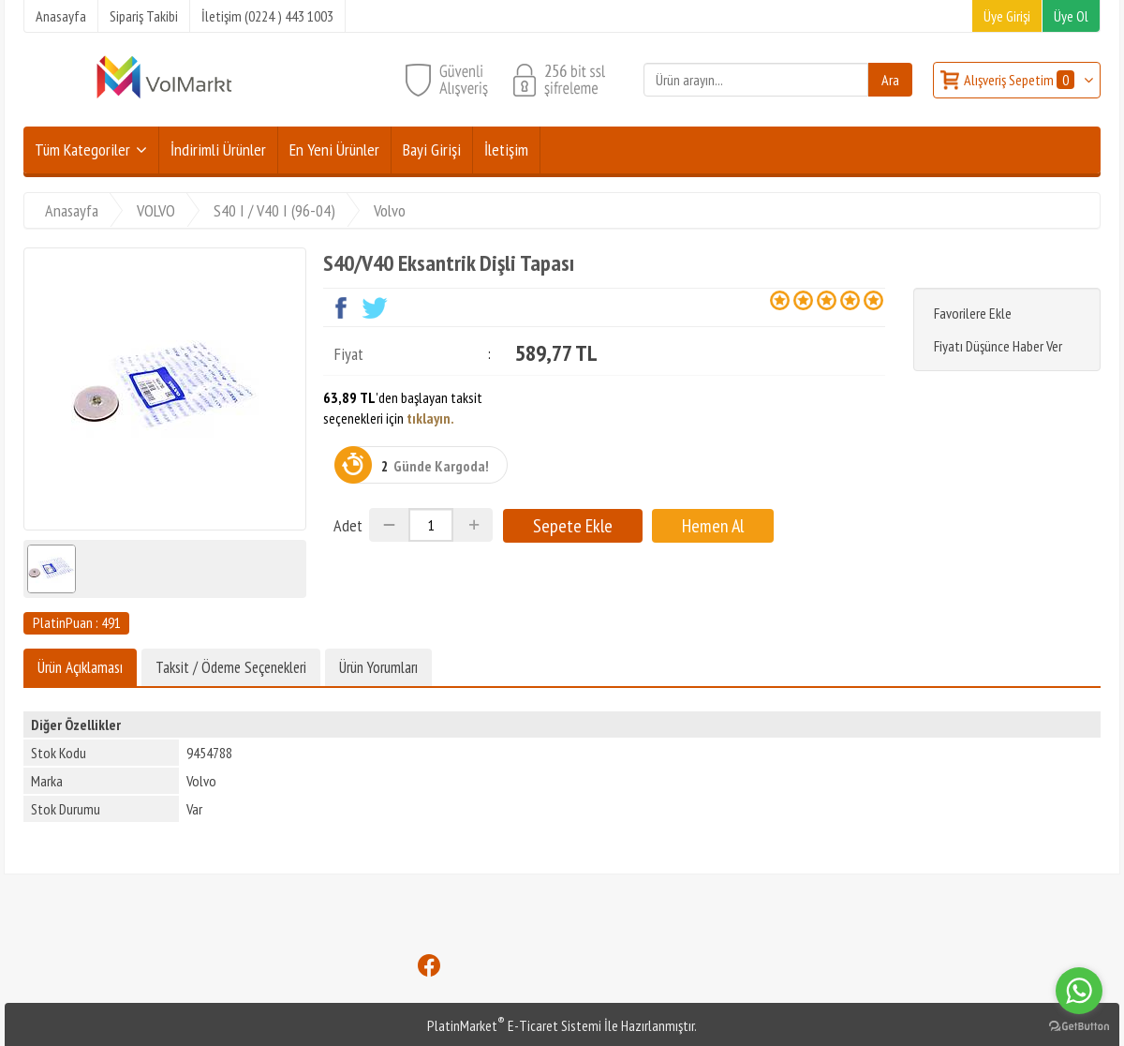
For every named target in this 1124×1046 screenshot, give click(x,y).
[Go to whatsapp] (1079, 990)
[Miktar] (430, 525)
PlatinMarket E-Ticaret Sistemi (514, 1025)
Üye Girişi (1007, 16)
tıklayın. (430, 418)
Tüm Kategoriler (82, 149)
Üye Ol (1071, 16)
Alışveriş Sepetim (1020, 79)
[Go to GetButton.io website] (1079, 1027)
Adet (347, 525)
